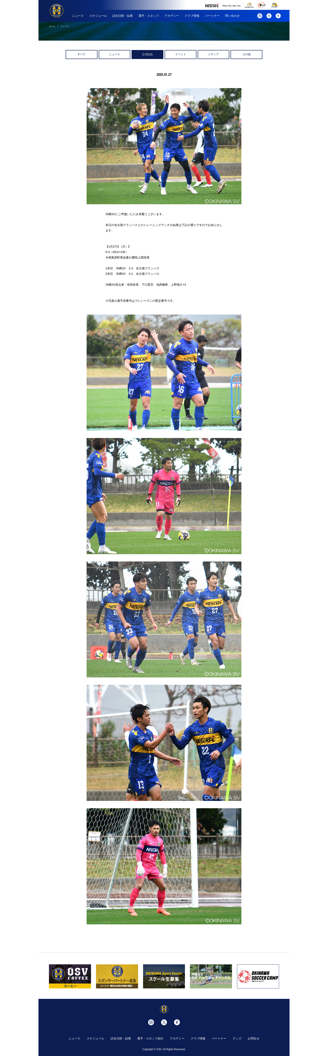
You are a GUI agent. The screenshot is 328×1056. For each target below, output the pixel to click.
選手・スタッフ (148, 15)
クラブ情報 (192, 15)
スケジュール (98, 15)
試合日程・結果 (122, 15)
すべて (81, 54)
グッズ (237, 1038)
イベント (180, 54)
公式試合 (147, 54)
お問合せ (253, 1038)
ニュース (78, 15)
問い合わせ (232, 15)
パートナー (212, 15)
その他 (246, 54)
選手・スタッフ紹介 (150, 1038)
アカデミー (171, 15)
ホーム (52, 26)
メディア (213, 54)
